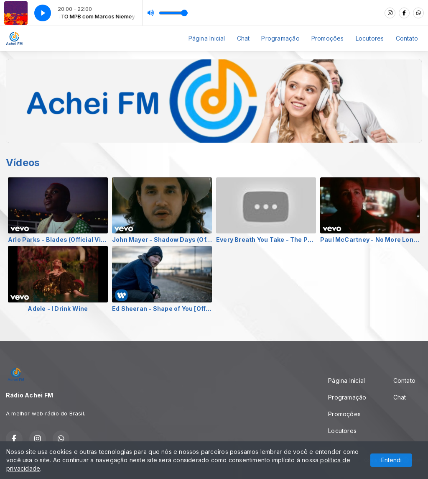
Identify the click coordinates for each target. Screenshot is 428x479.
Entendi (391, 460)
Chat (243, 38)
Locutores (370, 38)
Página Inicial (207, 38)
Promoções (327, 38)
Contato (407, 38)
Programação (280, 38)
